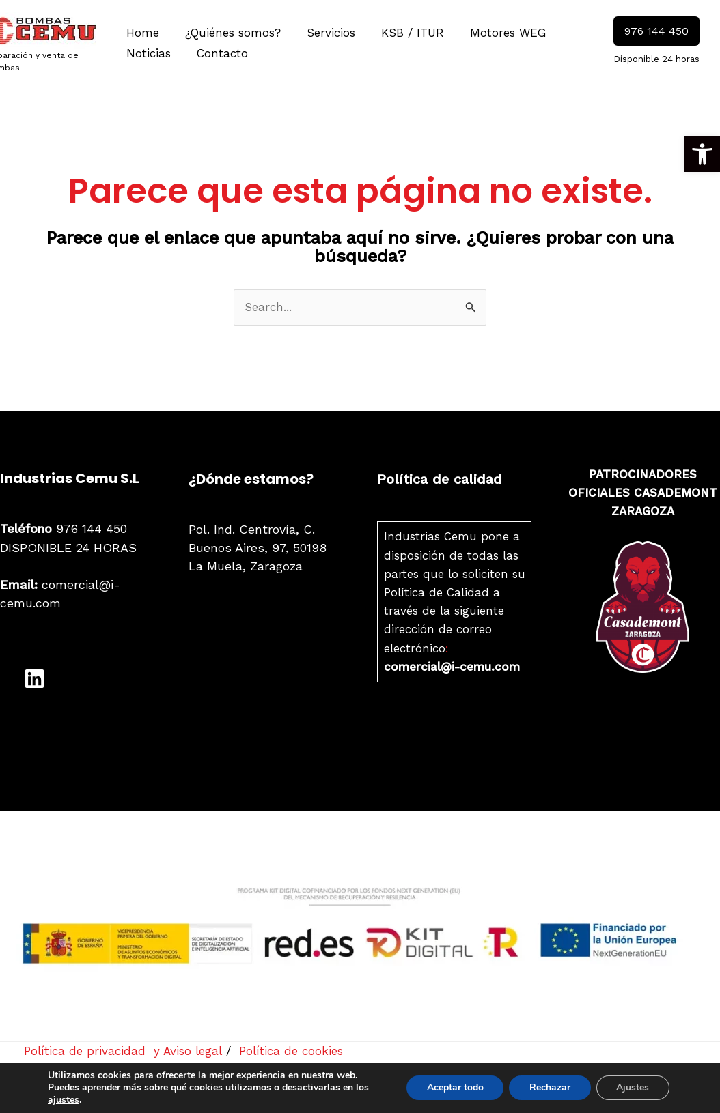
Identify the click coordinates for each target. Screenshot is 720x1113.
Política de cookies (291, 1051)
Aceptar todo (454, 1087)
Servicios (324, 33)
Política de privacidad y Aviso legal (123, 1051)
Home (141, 33)
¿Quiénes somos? (229, 33)
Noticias (147, 53)
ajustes (63, 1100)
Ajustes (632, 1087)
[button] (702, 154)
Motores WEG (496, 33)
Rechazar (549, 1087)
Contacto (218, 53)
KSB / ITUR (403, 33)
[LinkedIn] (34, 678)
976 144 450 (63, 528)
